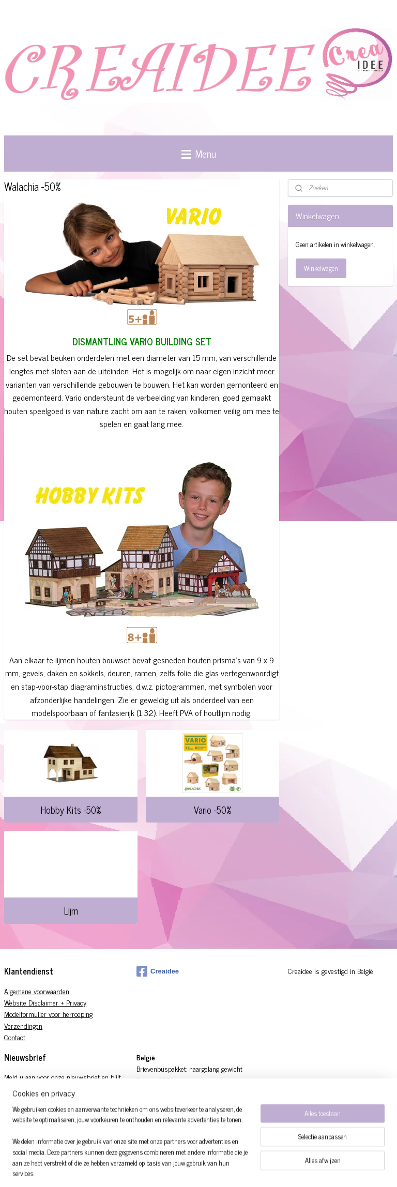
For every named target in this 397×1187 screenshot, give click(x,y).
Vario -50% (212, 809)
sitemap (222, 1168)
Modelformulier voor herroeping (48, 1013)
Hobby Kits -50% (71, 809)
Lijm (71, 911)
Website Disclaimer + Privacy (45, 1002)
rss (237, 1168)
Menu (198, 153)
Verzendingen (23, 1025)
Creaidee (157, 971)
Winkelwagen (321, 268)
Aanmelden (27, 1124)
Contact (14, 1037)
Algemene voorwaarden (36, 991)
